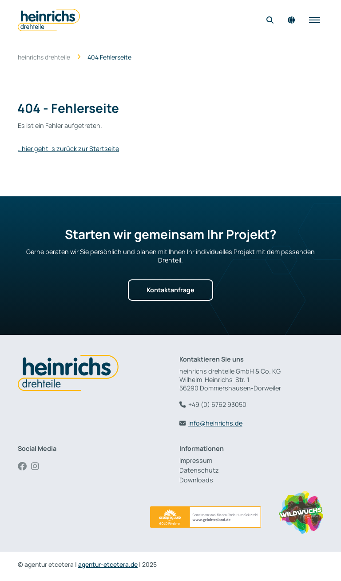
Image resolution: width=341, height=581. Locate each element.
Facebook (24, 466)
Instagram (37, 466)
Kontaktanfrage (170, 290)
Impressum (195, 460)
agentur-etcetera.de (108, 564)
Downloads (196, 480)
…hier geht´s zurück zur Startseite (68, 148)
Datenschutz (199, 470)
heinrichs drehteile (44, 57)
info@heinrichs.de (215, 423)
